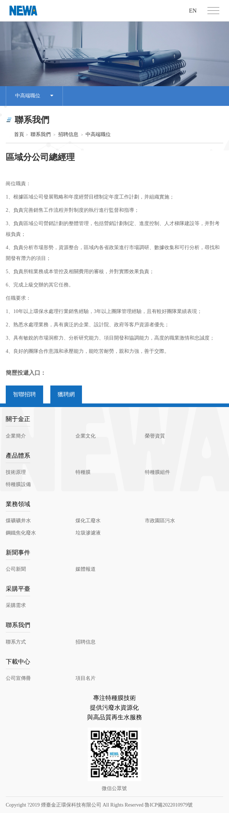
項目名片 (85, 678)
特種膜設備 (18, 484)
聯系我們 (41, 134)
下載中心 (18, 661)
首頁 (16, 134)
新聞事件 (18, 552)
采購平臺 (18, 588)
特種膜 (83, 472)
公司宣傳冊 (18, 678)
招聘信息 (68, 134)
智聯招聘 (24, 394)
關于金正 (18, 419)
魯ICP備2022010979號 (169, 805)
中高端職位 (34, 96)
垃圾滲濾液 (88, 533)
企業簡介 (16, 436)
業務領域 (18, 504)
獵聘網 (66, 394)
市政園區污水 (160, 520)
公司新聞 (16, 569)
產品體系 (18, 455)
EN (193, 11)
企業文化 (85, 436)
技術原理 (16, 472)
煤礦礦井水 (18, 520)
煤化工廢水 (88, 520)
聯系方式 (16, 642)
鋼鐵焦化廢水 (21, 533)
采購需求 (16, 605)
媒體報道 (85, 569)
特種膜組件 (157, 472)
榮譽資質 (155, 436)
